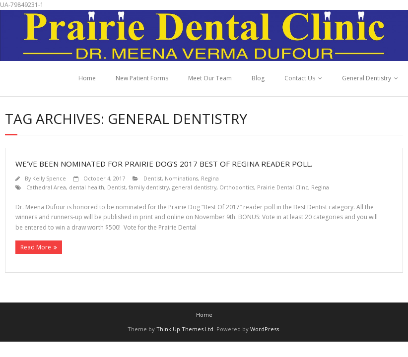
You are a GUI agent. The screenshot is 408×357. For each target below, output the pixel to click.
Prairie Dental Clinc (282, 187)
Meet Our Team (210, 78)
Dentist (152, 178)
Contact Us (299, 78)
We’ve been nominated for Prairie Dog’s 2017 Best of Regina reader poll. (163, 164)
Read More (35, 247)
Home (87, 78)
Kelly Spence (49, 178)
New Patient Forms (142, 78)
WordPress (264, 329)
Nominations (181, 178)
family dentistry (149, 187)
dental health (86, 187)
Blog (258, 78)
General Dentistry (366, 78)
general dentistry (194, 187)
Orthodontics (236, 187)
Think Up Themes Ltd (184, 329)
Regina (210, 178)
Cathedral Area (46, 187)
